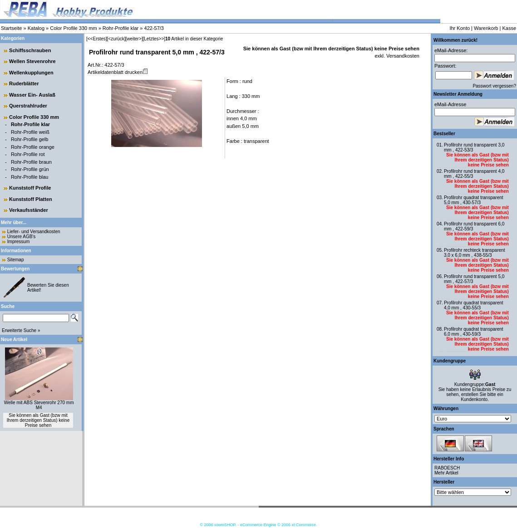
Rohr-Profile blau (30, 177)
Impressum (18, 241)
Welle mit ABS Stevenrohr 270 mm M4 (39, 405)
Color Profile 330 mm (73, 28)
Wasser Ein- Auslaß (32, 95)
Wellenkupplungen (31, 72)
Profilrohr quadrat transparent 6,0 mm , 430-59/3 (473, 332)
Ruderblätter (24, 83)
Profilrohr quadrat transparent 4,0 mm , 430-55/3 (473, 305)
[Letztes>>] (154, 38)
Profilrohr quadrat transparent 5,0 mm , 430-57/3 (473, 200)
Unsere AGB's (21, 236)
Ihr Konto (459, 28)
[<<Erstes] (96, 38)
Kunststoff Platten (30, 199)
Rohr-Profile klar (120, 28)
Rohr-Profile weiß (30, 132)
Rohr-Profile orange (32, 147)
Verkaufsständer (28, 210)
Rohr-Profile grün (30, 169)
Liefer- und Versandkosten (33, 231)
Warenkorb (486, 28)
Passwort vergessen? (494, 85)
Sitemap (15, 259)
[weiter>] (134, 38)
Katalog (36, 28)
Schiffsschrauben (30, 50)
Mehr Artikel (446, 472)
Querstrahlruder (28, 105)
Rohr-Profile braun (31, 162)
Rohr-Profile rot (28, 154)
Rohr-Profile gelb (30, 139)
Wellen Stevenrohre (32, 61)
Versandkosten (402, 56)
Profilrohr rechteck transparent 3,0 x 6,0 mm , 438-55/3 (474, 253)
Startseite (11, 28)
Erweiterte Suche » (21, 330)
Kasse (509, 28)
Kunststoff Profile (30, 188)
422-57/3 (154, 28)
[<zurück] (116, 38)
